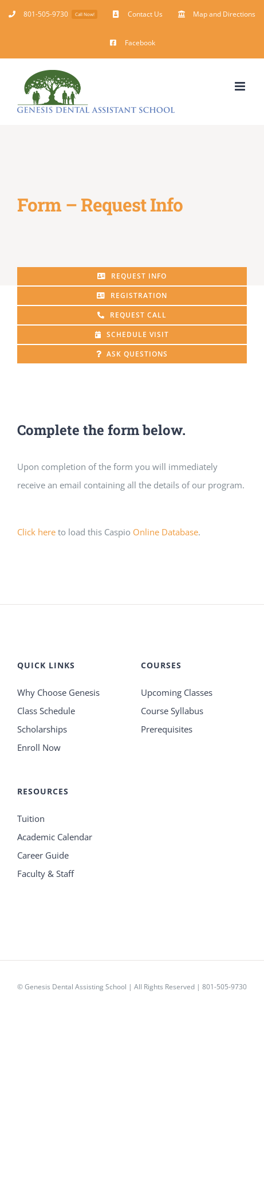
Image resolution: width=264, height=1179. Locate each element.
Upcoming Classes (176, 692)
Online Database (165, 532)
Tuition (31, 818)
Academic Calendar (54, 837)
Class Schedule (46, 710)
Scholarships (42, 729)
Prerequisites (166, 729)
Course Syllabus (172, 710)
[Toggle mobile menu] (241, 86)
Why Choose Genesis (58, 692)
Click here (36, 532)
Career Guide (43, 855)
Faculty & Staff (45, 873)
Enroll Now (39, 747)
